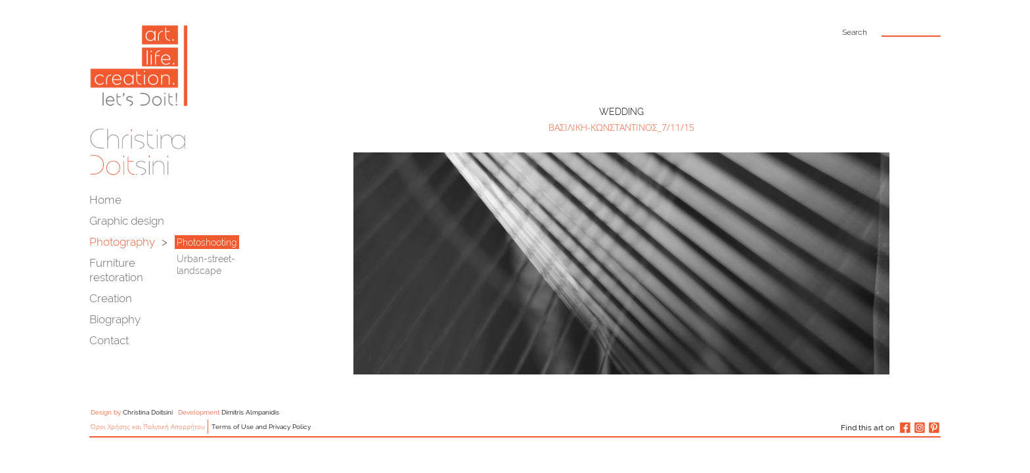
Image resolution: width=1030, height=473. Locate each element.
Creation (110, 298)
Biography (115, 319)
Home (105, 199)
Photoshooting (207, 242)
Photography (122, 241)
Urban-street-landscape (206, 265)
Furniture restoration (116, 270)
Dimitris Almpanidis (250, 412)
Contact (109, 340)
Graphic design (126, 220)
